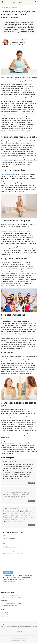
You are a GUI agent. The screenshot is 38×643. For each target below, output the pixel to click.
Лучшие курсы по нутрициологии (11, 603)
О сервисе (5, 612)
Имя (4, 535)
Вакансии (5, 614)
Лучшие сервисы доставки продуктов (12, 597)
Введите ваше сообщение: (9, 551)
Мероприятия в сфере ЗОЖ (9, 605)
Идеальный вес (6, 174)
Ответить (31, 482)
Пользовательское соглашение (19, 640)
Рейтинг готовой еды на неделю (11, 595)
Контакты (5, 616)
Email (4, 543)
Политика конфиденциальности (19, 637)
